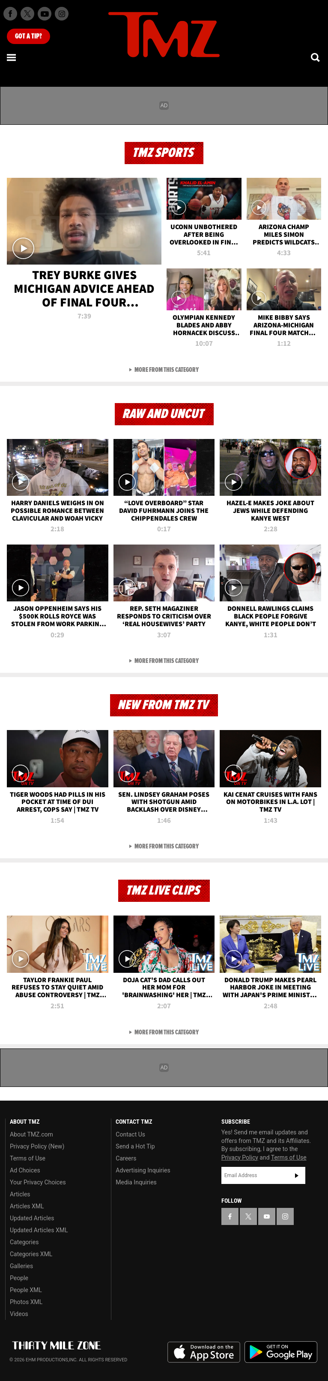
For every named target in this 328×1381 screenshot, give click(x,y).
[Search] (316, 57)
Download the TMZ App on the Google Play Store (281, 1352)
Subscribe (296, 1175)
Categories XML (31, 1254)
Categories (24, 1242)
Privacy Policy (239, 1157)
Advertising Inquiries (143, 1170)
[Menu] (12, 57)
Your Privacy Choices (38, 1182)
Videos (19, 1313)
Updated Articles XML (39, 1230)
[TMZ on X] (27, 14)
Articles (20, 1194)
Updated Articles (32, 1218)
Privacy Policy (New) (37, 1146)
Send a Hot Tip (135, 1146)
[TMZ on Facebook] (10, 14)
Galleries (21, 1266)
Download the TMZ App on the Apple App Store (203, 1352)
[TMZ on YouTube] (266, 1216)
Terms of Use (27, 1158)
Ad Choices (25, 1170)
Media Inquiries (136, 1182)
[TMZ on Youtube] (44, 14)
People (19, 1278)
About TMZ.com (31, 1134)
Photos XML (26, 1302)
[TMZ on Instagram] (62, 14)
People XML (26, 1290)
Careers (126, 1158)
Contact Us (130, 1134)
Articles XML (27, 1206)
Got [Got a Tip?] (28, 36)
